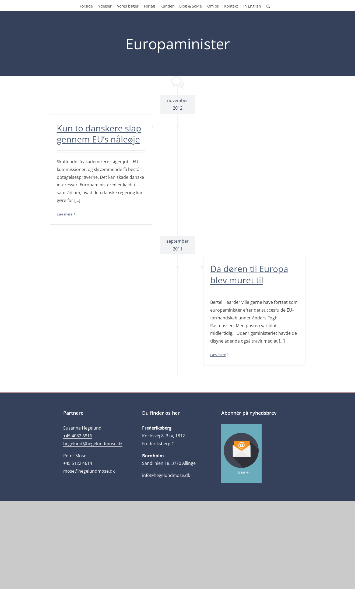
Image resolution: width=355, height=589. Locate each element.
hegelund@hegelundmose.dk (92, 444)
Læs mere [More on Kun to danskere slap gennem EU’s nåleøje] (64, 214)
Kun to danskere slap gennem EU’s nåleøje (99, 133)
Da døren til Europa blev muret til (249, 274)
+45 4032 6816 (77, 436)
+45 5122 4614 (77, 463)
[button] (268, 5)
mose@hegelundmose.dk (89, 471)
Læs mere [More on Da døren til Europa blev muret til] (218, 354)
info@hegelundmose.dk (166, 475)
